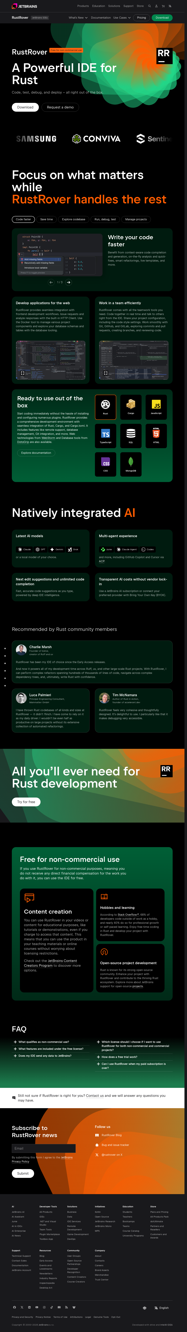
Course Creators (76, 1271)
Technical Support (21, 1245)
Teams (126, 1215)
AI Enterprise (19, 1220)
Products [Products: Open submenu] (83, 6)
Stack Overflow (127, 914)
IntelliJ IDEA (166, 1314)
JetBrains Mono (103, 1215)
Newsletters (46, 1262)
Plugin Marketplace (50, 1223)
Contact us (95, 1096)
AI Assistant (18, 1206)
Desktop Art (46, 1277)
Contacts (99, 1250)
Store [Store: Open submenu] (140, 6)
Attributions (76, 1306)
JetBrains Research (105, 1210)
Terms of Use (60, 1306)
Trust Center (101, 1269)
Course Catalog (131, 1220)
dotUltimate (156, 1210)
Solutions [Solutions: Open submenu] (114, 6)
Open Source (102, 1206)
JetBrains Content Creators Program (50, 963)
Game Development (78, 1223)
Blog (42, 1245)
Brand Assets (102, 1259)
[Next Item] (68, 282)
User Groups (73, 1245)
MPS (97, 1220)
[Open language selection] (170, 6)
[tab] (23, 219)
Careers (99, 1254)
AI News (16, 1225)
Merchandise (102, 1264)
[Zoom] (22, 373)
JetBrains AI (18, 1201)
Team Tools (46, 1218)
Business (71, 1201)
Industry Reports (48, 1267)
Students (127, 1201)
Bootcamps (129, 1210)
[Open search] (149, 6)
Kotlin (98, 1201)
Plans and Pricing (159, 1201)
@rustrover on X (112, 1154)
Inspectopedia (47, 1272)
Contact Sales (19, 1250)
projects (137, 986)
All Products (46, 1201)
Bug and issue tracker (115, 1145)
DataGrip (23, 442)
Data (69, 1206)
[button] (105, 407)
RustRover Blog (112, 1135)
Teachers (127, 1206)
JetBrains (43, 1314)
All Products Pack (159, 1206)
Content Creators (76, 1266)
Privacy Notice (43, 1306)
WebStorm (48, 438)
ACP (101, 561)
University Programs (133, 1225)
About (98, 1245)
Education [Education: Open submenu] (98, 6)
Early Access (46, 1250)
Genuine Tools (101, 1306)
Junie (14, 1210)
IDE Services (74, 1210)
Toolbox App (46, 1228)
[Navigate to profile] (156, 6)
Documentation (101, 17)
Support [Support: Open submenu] (128, 6)
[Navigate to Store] (163, 6)
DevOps (71, 1228)
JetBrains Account (21, 1259)
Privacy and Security (22, 1306)
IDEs (42, 1206)
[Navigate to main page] (24, 6)
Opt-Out (115, 1306)
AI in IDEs (17, 1215)
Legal (88, 1306)
